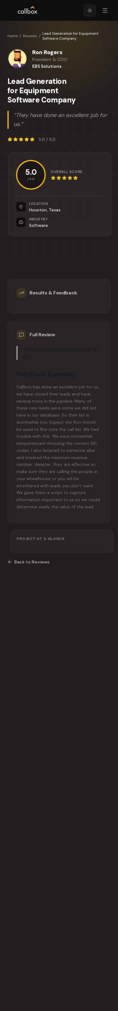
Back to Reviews (28, 562)
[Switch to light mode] (90, 10)
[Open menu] (105, 10)
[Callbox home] (27, 10)
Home (12, 35)
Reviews (30, 35)
